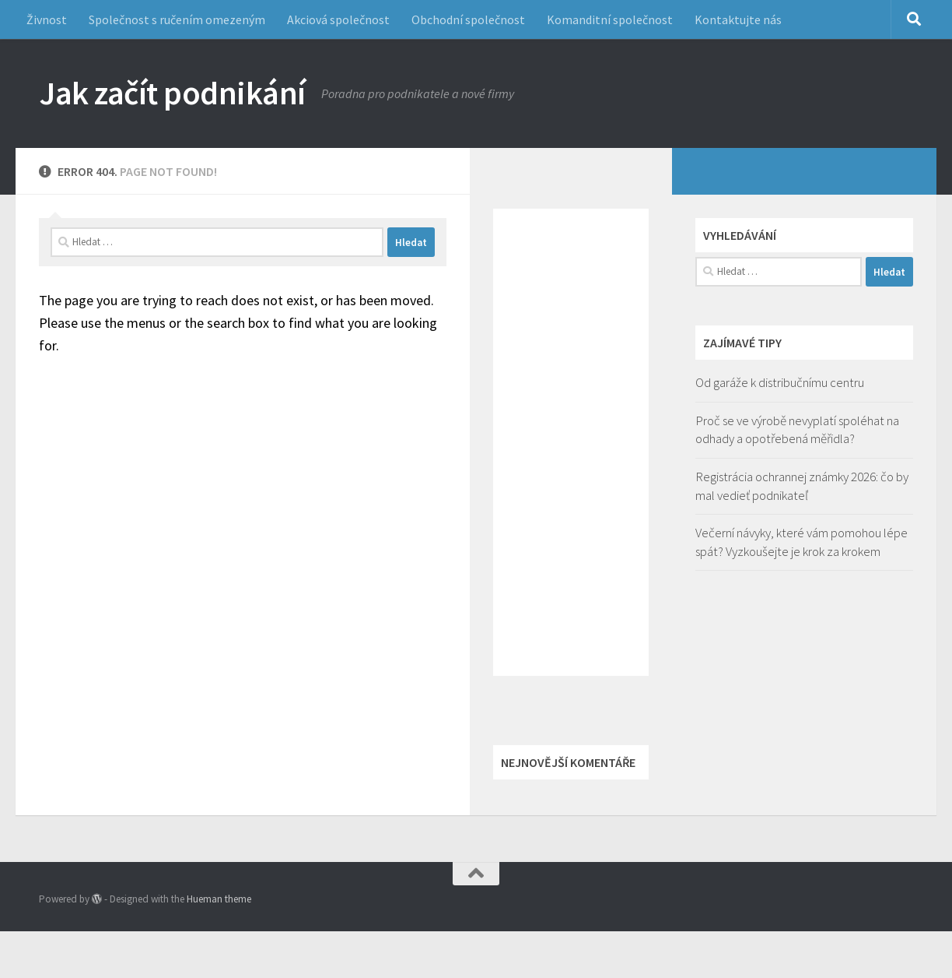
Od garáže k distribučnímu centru (779, 382)
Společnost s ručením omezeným (177, 19)
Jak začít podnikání (172, 92)
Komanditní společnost (610, 19)
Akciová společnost (338, 19)
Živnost (46, 19)
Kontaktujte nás (738, 19)
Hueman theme (219, 899)
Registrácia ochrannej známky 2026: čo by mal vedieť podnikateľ (801, 486)
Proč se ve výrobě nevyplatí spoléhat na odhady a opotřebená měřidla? (797, 430)
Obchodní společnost (468, 19)
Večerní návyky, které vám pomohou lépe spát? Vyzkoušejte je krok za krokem (801, 542)
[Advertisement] (571, 442)
